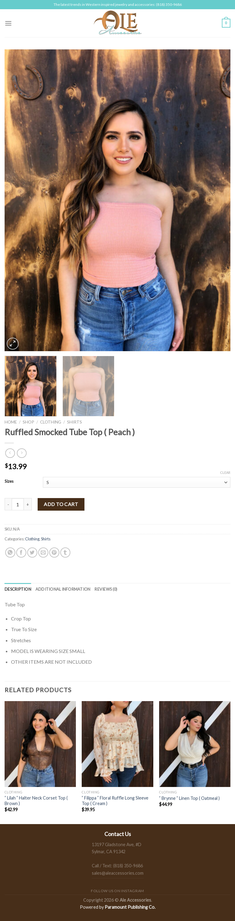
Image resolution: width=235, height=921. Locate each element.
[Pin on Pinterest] (54, 552)
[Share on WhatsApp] (10, 552)
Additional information (63, 589)
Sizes (9, 481)
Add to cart (61, 504)
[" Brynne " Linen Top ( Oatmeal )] (194, 744)
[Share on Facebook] (21, 552)
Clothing (50, 422)
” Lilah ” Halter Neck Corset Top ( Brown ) (36, 800)
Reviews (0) (106, 589)
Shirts (74, 422)
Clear (225, 472)
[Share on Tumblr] (65, 552)
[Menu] (8, 23)
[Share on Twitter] (32, 552)
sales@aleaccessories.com (118, 873)
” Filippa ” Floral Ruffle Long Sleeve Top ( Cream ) (115, 800)
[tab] (18, 589)
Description (18, 589)
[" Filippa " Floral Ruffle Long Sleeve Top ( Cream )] (117, 744)
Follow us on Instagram (117, 890)
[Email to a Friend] (43, 552)
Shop (28, 422)
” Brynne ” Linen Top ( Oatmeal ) (189, 798)
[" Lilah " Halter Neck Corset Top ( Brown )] (40, 744)
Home (11, 422)
